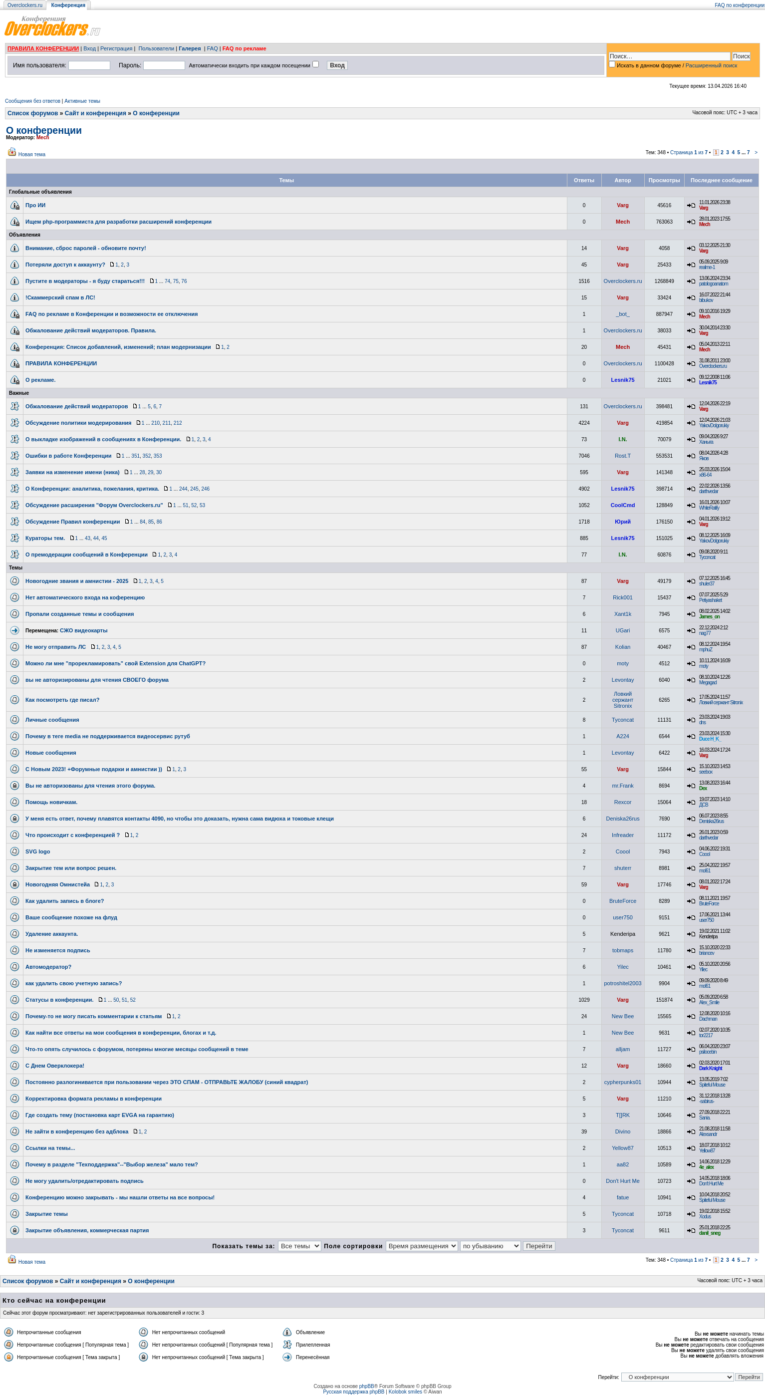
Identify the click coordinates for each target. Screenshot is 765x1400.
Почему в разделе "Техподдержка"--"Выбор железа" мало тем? (111, 1164)
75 (176, 281)
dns (702, 722)
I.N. (623, 439)
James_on (709, 616)
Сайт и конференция (95, 113)
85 (151, 522)
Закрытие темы (46, 1214)
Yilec (622, 967)
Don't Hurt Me (623, 1181)
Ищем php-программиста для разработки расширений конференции (118, 222)
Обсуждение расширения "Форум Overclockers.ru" (94, 505)
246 (205, 489)
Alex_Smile (709, 1002)
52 (194, 505)
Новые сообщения (50, 753)
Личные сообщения (52, 720)
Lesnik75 (623, 380)
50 (116, 1000)
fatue (623, 1197)
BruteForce (622, 901)
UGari (623, 630)
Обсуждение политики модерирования (78, 423)
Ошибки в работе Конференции (68, 456)
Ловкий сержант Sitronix (622, 700)
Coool (623, 851)
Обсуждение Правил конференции (72, 522)
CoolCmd (623, 505)
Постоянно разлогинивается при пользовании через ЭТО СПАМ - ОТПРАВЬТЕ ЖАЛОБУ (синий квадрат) (166, 1082)
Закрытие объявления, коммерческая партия (87, 1230)
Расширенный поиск (712, 65)
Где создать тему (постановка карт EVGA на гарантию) (99, 1115)
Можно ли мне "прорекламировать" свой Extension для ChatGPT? (115, 663)
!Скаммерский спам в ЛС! (60, 297)
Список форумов (32, 113)
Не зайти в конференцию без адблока (76, 1131)
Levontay (623, 680)
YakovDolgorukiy (714, 425)
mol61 (704, 870)
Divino (623, 1131)
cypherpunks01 (623, 1082)
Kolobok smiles (405, 1392)
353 (158, 456)
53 (202, 505)
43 (87, 538)
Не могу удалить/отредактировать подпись (84, 1181)
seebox (705, 772)
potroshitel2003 (622, 983)
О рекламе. (40, 380)
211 (167, 423)
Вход (89, 48)
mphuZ (705, 649)
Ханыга (706, 442)
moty (623, 663)
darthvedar (708, 491)
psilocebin (707, 1052)
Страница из (689, 152)
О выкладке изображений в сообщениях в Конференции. (103, 439)
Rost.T (623, 456)
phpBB (366, 1386)
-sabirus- (706, 1101)
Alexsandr (708, 1134)
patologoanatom (713, 283)
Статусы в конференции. (59, 1000)
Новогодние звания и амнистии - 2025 (76, 581)
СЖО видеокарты (84, 630)
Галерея (190, 48)
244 (183, 489)
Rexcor (623, 802)
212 (178, 423)
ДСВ (703, 805)
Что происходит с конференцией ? (72, 835)
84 (142, 522)
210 (155, 423)
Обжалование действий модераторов (76, 406)
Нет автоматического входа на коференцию (85, 597)
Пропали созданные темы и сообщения (79, 614)
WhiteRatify (709, 508)
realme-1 (707, 267)
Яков (704, 458)
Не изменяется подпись (57, 950)
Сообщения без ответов (32, 101)
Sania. (704, 1117)
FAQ (212, 48)
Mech (42, 137)
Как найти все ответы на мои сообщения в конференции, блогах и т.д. (121, 1033)
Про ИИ (35, 205)
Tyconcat (707, 557)
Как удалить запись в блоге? (64, 901)
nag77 (705, 633)
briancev (706, 953)
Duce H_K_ (710, 739)
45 (104, 538)
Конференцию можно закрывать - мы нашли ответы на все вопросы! (120, 1197)
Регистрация (116, 48)
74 (167, 281)
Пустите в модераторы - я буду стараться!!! (85, 281)
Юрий (623, 522)
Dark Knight (710, 1068)
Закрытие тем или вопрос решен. (70, 868)
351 (135, 456)
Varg (623, 205)
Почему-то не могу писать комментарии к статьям (93, 1016)
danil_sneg (709, 1233)
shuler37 (706, 583)
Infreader (623, 835)
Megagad (708, 682)
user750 (623, 917)
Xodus (705, 1216)
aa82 (623, 1164)
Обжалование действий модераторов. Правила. (90, 330)
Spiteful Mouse (712, 1085)
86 (159, 522)
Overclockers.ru (24, 5)
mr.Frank (622, 786)
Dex (703, 788)
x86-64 (705, 475)
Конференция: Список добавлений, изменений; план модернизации (118, 347)
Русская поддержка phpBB (353, 1392)
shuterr (622, 868)
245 (194, 489)
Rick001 (623, 597)
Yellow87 (623, 1148)
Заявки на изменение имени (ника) (72, 472)
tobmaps (622, 950)
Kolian (623, 647)
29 (150, 472)
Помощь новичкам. (51, 802)
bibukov (706, 300)
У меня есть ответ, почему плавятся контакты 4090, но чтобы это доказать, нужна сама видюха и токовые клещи (179, 819)
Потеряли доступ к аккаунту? (65, 265)
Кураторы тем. (45, 538)
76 (184, 281)
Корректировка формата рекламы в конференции (93, 1099)
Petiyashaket (710, 600)
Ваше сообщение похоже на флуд (71, 917)
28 (142, 472)
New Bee (623, 1016)
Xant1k (622, 614)
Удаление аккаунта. (51, 934)
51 (186, 505)
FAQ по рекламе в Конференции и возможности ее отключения (111, 314)
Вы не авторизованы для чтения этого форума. (90, 786)
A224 (622, 736)
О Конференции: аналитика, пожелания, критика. (92, 489)
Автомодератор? (48, 967)
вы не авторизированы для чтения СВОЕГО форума (97, 680)
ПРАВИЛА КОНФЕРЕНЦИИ (43, 48)
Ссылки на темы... (50, 1148)
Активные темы (82, 101)
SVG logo (37, 851)
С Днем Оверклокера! (54, 1066)
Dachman (708, 1019)
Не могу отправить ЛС (55, 647)
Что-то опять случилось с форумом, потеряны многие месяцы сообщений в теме (137, 1049)
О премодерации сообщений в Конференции (86, 555)
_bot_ (623, 314)
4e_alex (706, 1167)
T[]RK (623, 1115)
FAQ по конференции (740, 5)
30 (159, 472)
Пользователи (156, 48)
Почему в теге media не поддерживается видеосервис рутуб (107, 736)
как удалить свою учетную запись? (73, 983)
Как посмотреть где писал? (62, 700)
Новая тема (31, 154)
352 (147, 456)
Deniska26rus (622, 819)
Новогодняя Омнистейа (57, 884)
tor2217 (706, 1035)
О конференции (156, 113)
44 (96, 538)
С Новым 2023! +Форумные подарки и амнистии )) (93, 769)
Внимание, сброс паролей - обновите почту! (85, 248)
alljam (623, 1049)
